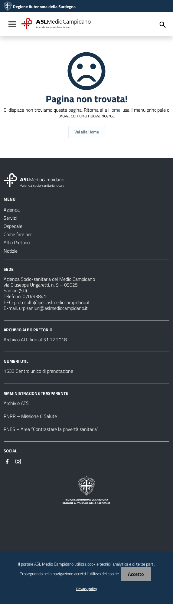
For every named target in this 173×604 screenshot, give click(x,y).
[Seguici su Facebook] (7, 460)
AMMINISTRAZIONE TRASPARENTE (36, 393)
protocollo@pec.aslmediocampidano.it (52, 302)
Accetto (136, 574)
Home (114, 109)
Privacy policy (86, 589)
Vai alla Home (86, 132)
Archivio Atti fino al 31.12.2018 (35, 339)
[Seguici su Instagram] (18, 460)
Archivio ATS (16, 403)
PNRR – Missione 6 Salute (30, 416)
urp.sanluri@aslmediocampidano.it (53, 308)
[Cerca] (162, 24)
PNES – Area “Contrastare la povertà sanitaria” (51, 429)
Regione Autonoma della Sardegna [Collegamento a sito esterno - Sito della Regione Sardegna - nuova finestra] (44, 7)
